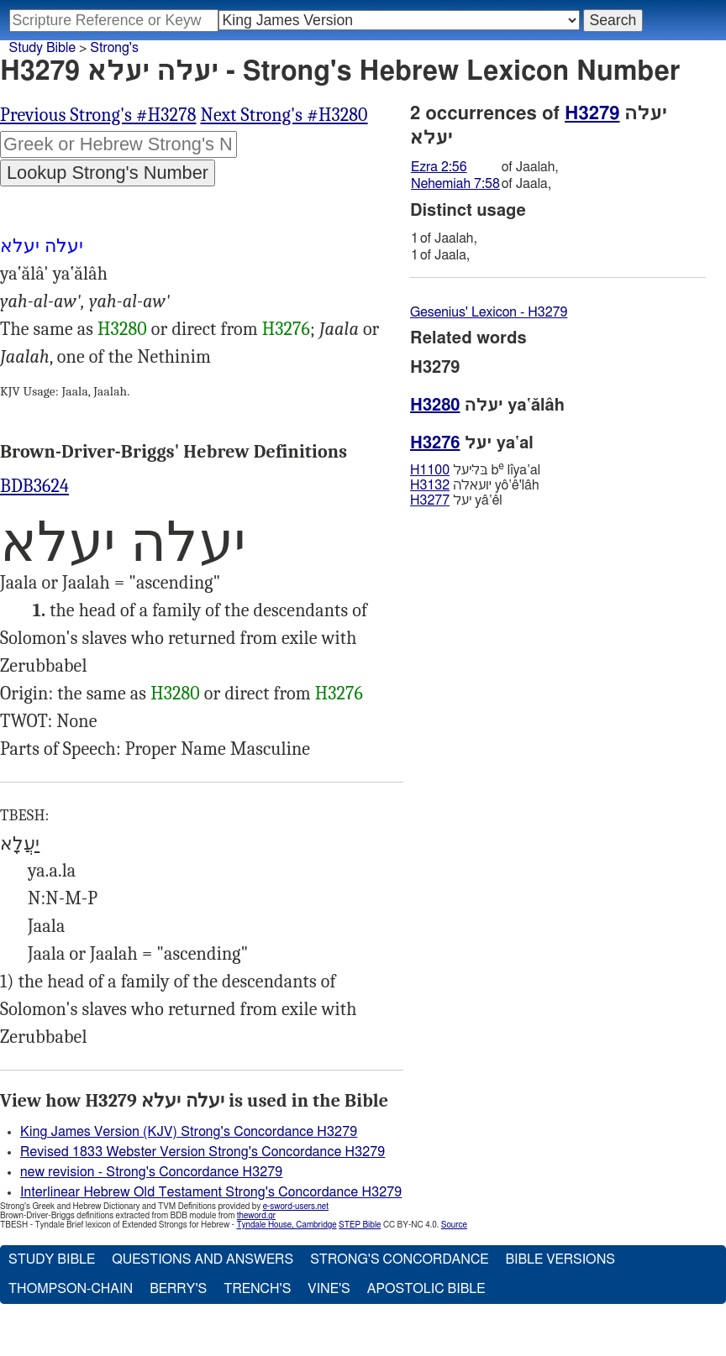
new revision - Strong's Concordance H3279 (151, 1172)
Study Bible (42, 48)
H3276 (286, 329)
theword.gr (256, 1216)
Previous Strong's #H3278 (98, 115)
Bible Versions (560, 1259)
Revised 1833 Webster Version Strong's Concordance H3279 (202, 1152)
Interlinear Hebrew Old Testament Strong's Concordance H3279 (211, 1192)
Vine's (329, 1289)
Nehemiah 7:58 (455, 184)
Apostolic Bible (426, 1289)
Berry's (178, 1289)
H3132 (430, 485)
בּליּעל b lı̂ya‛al (475, 470)
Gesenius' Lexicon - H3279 (488, 312)
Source (454, 1225)
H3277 (430, 500)
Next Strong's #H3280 (284, 115)
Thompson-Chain (70, 1289)
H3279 (592, 113)
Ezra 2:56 (439, 167)
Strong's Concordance (399, 1259)
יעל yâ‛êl (456, 500)
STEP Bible (360, 1225)
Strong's (114, 48)
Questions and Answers (202, 1259)
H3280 (122, 329)
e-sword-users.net (296, 1206)
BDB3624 (34, 486)
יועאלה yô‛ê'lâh (474, 485)
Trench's (257, 1289)
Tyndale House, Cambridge (286, 1225)
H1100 (430, 470)
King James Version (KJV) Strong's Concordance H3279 (188, 1132)
